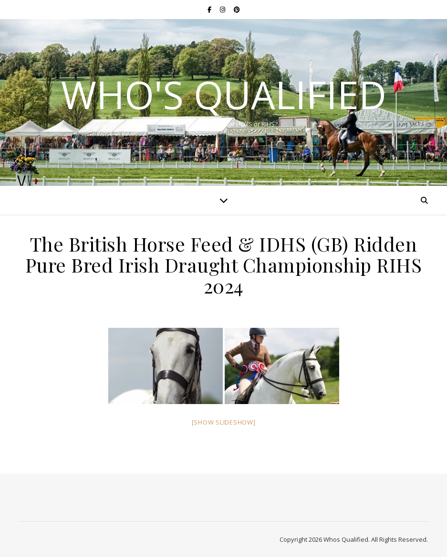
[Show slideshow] (224, 422)
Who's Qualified (223, 94)
